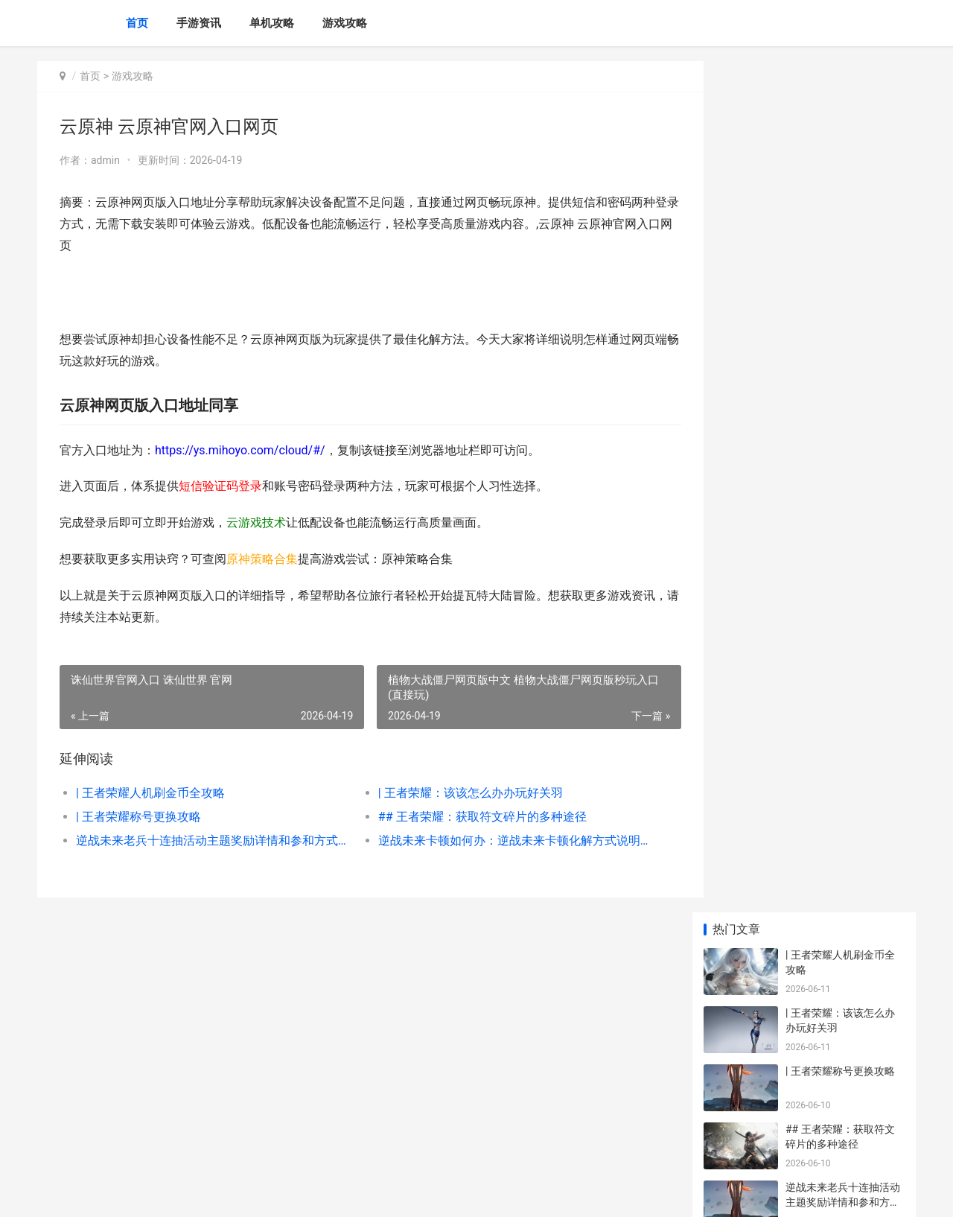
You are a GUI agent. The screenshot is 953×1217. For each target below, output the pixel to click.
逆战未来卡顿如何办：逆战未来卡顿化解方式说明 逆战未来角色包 (495, 840)
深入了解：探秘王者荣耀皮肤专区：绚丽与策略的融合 (842, 459)
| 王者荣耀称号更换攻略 (138, 817)
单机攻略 (271, 23)
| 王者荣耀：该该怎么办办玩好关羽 (457, 793)
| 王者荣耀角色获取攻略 (840, 677)
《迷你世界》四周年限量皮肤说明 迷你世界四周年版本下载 (843, 974)
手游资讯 (198, 23)
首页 (137, 23)
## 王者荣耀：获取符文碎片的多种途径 (469, 817)
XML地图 (313, 1193)
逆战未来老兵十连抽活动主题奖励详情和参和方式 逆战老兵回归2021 (206, 840)
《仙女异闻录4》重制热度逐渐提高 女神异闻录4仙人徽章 (841, 858)
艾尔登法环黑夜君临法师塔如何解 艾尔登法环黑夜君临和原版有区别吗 (843, 1090)
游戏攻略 (344, 23)
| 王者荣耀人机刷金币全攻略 (150, 793)
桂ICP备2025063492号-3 (243, 1193)
